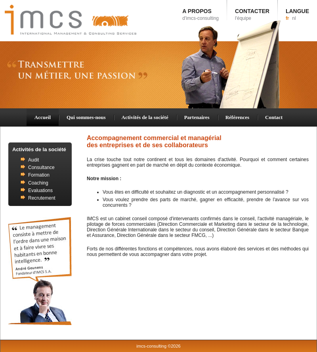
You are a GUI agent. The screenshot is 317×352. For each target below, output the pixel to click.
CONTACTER (252, 14)
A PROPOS (200, 14)
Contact (274, 117)
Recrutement (41, 198)
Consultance (41, 167)
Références (237, 117)
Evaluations (40, 190)
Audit (33, 160)
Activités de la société (145, 117)
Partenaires (197, 117)
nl (294, 18)
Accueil (42, 117)
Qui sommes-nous (86, 117)
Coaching (38, 183)
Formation (39, 175)
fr (287, 18)
